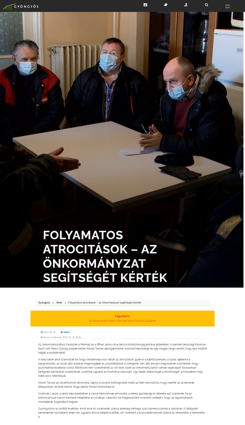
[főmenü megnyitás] (235, 6)
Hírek (67, 332)
